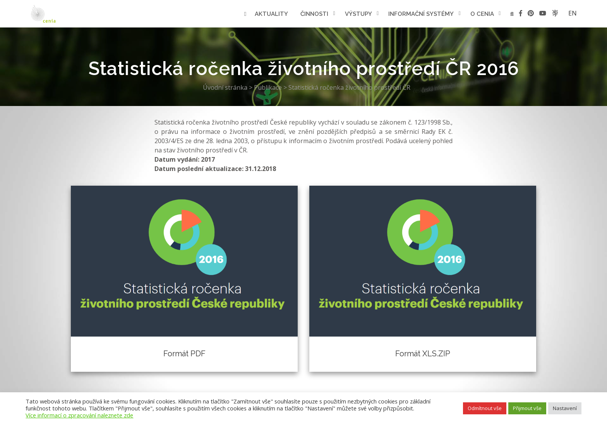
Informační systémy (421, 13)
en (572, 13)
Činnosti (314, 13)
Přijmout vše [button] (527, 408)
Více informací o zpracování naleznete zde (79, 415)
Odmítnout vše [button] (485, 408)
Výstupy (358, 13)
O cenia (482, 13)
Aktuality (271, 13)
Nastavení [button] (565, 408)
